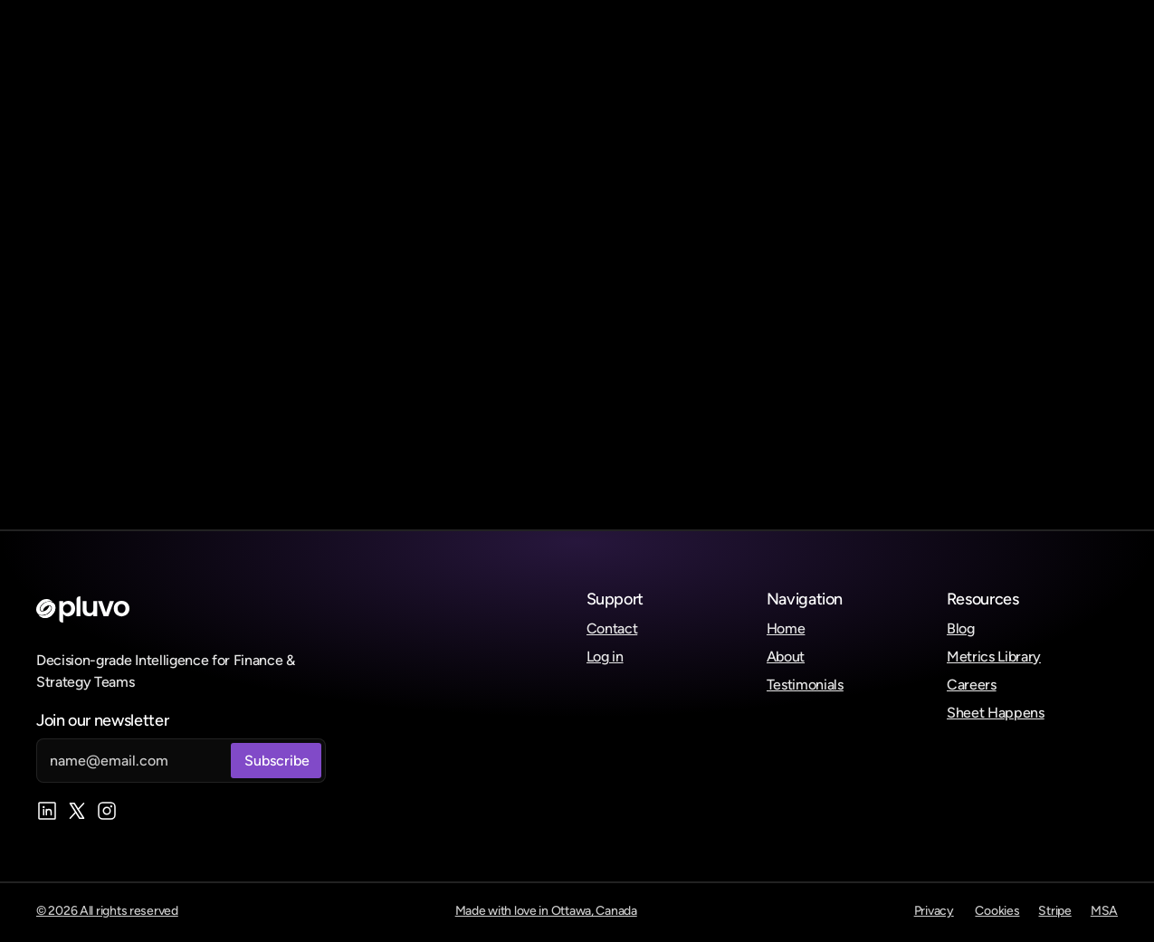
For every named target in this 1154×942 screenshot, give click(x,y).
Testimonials (805, 684)
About (786, 656)
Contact (612, 628)
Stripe (1054, 910)
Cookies (997, 910)
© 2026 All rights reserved (107, 910)
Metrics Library (994, 656)
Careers (972, 684)
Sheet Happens (995, 712)
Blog (961, 628)
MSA (1104, 910)
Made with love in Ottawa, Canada (546, 910)
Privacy (934, 910)
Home (786, 628)
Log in (605, 656)
